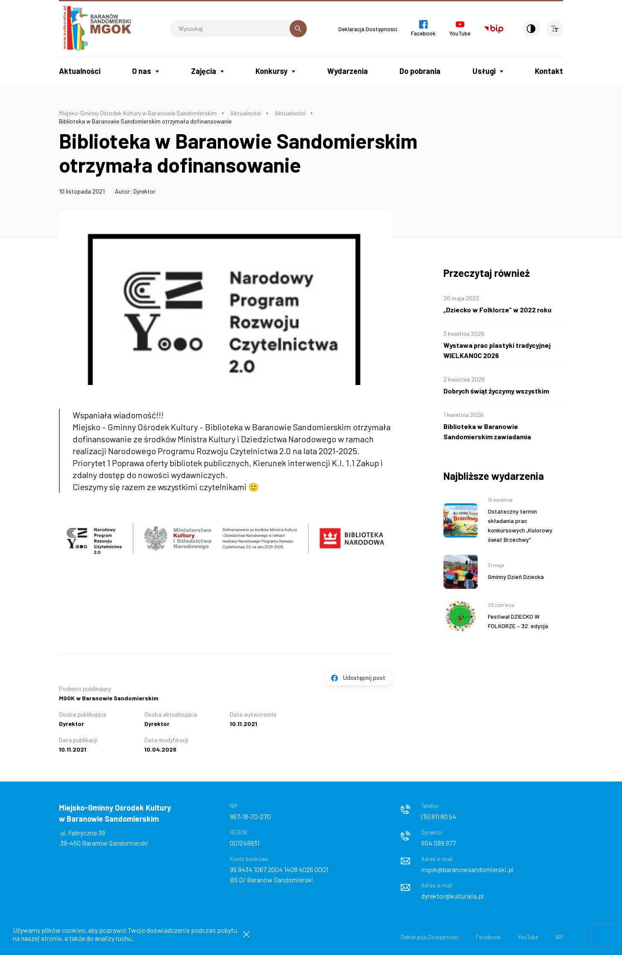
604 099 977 (438, 843)
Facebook (488, 937)
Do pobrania (419, 71)
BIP (559, 937)
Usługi (484, 71)
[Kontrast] (530, 28)
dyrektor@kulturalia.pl (452, 896)
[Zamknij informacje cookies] (246, 934)
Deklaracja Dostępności (366, 29)
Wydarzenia (347, 71)
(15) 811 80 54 (438, 816)
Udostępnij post (364, 677)
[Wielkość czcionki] (554, 28)
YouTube (528, 937)
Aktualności (79, 71)
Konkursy (271, 71)
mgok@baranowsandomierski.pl (467, 869)
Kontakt (549, 71)
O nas (141, 71)
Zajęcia (203, 71)
